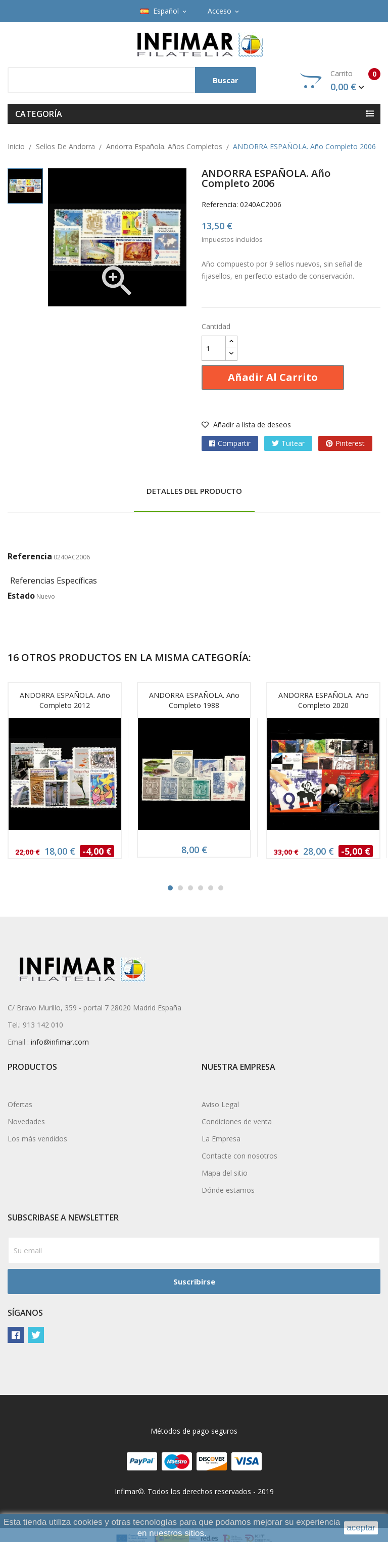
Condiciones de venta (237, 1121)
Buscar (225, 80)
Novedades (26, 1121)
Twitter (36, 1335)
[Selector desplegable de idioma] (164, 11)
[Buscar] (132, 80)
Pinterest (350, 443)
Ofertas (20, 1104)
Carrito (340, 80)
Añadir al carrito (273, 377)
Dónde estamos (228, 1190)
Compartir (234, 443)
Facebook (16, 1335)
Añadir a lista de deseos (246, 424)
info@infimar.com (60, 1042)
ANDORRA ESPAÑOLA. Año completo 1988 (194, 700)
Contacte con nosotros (239, 1156)
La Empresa (221, 1138)
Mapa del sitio (225, 1173)
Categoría (39, 113)
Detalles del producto (194, 491)
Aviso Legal (220, 1104)
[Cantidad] (214, 348)
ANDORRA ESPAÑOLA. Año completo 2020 (323, 700)
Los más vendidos (37, 1138)
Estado (21, 595)
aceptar (361, 1527)
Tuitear (293, 443)
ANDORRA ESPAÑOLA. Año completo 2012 (65, 700)
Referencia (30, 556)
